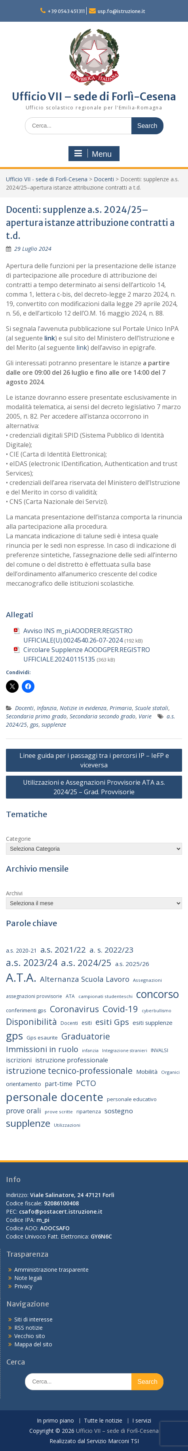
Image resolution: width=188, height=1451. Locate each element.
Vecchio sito (29, 1336)
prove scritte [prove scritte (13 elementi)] (59, 1112)
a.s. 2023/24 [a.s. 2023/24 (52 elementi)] (31, 962)
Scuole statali (151, 708)
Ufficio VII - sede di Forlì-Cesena (46, 179)
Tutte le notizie (103, 1420)
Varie (145, 716)
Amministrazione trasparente (51, 1269)
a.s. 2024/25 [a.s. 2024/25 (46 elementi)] (86, 962)
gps (34, 724)
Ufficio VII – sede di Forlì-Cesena (94, 96)
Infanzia (47, 708)
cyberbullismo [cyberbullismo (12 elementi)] (156, 1010)
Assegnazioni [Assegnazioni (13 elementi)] (147, 980)
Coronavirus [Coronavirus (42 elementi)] (74, 1009)
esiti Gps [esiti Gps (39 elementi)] (112, 1021)
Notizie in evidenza (83, 708)
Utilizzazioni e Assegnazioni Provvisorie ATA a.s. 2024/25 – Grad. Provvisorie (94, 787)
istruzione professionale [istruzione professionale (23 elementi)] (71, 1060)
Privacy (23, 1286)
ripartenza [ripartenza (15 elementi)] (88, 1111)
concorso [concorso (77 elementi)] (157, 994)
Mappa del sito (33, 1344)
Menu (93, 153)
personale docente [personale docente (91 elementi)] (54, 1096)
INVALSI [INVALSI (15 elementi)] (159, 1050)
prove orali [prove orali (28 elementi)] (23, 1110)
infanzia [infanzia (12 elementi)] (90, 1050)
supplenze (54, 724)
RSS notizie (28, 1327)
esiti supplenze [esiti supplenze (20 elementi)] (153, 1022)
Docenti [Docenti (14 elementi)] (69, 1023)
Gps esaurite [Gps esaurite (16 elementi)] (42, 1037)
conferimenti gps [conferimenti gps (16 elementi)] (26, 1010)
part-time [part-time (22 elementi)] (58, 1083)
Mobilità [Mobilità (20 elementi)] (147, 1071)
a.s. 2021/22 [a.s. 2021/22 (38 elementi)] (63, 949)
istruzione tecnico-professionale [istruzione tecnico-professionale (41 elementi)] (69, 1070)
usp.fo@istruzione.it (121, 11)
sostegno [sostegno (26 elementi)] (118, 1110)
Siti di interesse (33, 1319)
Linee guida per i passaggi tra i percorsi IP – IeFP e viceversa (94, 760)
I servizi (141, 1420)
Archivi (14, 893)
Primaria (121, 708)
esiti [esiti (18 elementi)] (87, 1022)
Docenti (104, 179)
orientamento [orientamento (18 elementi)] (23, 1084)
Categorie (18, 838)
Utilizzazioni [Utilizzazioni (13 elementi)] (67, 1125)
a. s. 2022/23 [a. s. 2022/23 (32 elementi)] (111, 950)
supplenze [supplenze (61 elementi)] (28, 1123)
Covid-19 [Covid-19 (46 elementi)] (120, 1009)
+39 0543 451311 (66, 11)
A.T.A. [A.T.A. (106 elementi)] (21, 977)
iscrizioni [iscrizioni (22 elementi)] (19, 1060)
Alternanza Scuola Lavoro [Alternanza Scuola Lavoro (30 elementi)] (84, 979)
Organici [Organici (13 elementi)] (170, 1072)
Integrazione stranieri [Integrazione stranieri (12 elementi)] (124, 1050)
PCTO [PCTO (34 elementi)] (86, 1083)
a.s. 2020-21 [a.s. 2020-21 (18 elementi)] (21, 950)
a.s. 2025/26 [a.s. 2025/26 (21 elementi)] (132, 964)
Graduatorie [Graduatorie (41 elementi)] (85, 1036)
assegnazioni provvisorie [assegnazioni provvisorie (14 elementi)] (34, 996)
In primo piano (55, 1420)
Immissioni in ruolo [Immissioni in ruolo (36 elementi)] (42, 1049)
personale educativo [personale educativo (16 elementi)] (132, 1099)
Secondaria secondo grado (102, 716)
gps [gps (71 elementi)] (14, 1035)
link (49, 338)
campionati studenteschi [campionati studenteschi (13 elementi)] (105, 996)
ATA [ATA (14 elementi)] (70, 996)
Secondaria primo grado (36, 716)
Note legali (28, 1278)
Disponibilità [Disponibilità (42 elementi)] (31, 1021)
